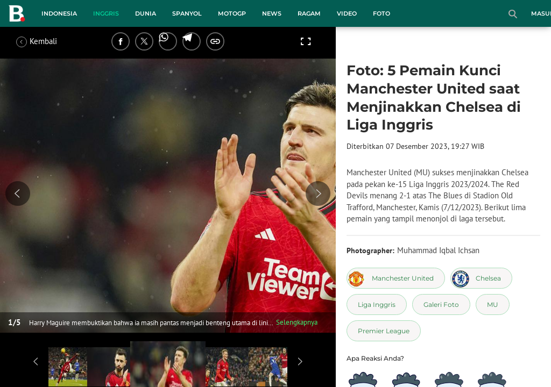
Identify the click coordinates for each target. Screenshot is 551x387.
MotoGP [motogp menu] (232, 13)
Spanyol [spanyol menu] (187, 13)
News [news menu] (271, 13)
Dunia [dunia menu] (145, 13)
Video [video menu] (347, 13)
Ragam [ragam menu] (309, 13)
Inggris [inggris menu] (106, 13)
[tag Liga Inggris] (377, 304)
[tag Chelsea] (481, 278)
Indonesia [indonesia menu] (59, 13)
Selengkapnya (296, 322)
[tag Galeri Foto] (441, 304)
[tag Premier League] (384, 330)
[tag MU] (493, 304)
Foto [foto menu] (381, 13)
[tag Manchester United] (396, 278)
